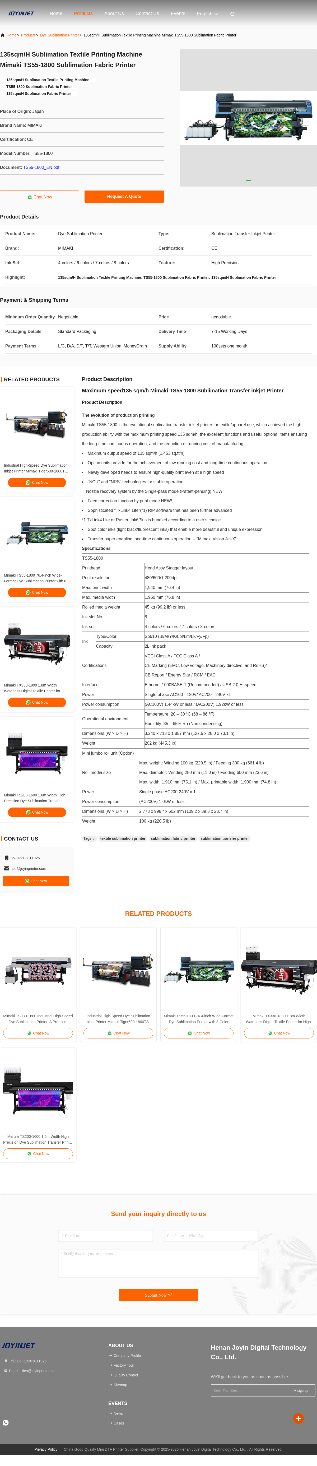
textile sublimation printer (123, 838)
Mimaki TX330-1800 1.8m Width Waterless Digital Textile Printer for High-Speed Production (32, 691)
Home (56, 13)
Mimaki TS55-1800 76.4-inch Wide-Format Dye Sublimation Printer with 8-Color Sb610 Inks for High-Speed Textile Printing (199, 1019)
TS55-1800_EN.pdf (41, 167)
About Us (114, 13)
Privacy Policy (45, 1449)
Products (83, 13)
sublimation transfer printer (225, 838)
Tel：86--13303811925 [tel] (25, 1361)
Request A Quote (124, 196)
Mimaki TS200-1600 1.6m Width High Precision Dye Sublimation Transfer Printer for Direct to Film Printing (34, 801)
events (178, 13)
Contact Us (147, 13)
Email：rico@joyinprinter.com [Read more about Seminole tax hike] (31, 1371)
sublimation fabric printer (173, 838)
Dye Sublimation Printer (59, 35)
